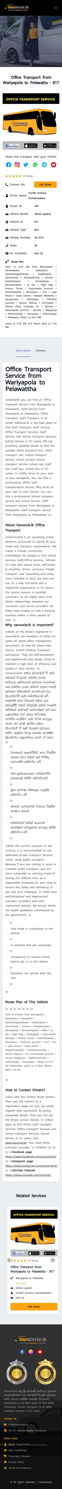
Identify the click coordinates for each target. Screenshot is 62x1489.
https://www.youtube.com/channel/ (28, 1175)
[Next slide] (52, 1260)
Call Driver (45, 184)
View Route (21, 1283)
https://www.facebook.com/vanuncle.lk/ (30, 1156)
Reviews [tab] (41, 350)
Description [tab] (23, 350)
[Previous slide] (9, 1260)
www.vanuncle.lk (15, 1143)
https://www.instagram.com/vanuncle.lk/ (31, 1166)
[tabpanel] (31, 771)
